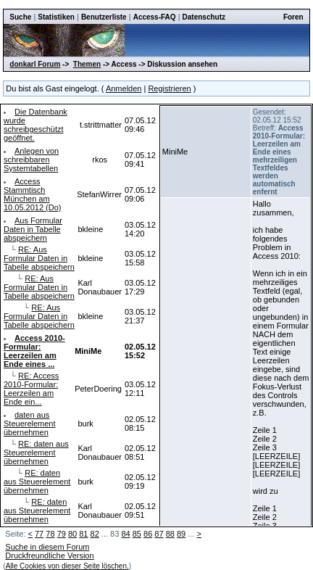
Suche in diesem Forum (47, 546)
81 (83, 533)
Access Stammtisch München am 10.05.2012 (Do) (33, 194)
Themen (87, 64)
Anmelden (124, 88)
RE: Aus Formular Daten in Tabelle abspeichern (39, 258)
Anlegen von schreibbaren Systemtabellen (31, 159)
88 (170, 533)
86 (147, 533)
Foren (293, 17)
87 (158, 533)
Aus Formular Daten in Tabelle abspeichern (33, 229)
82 (95, 533)
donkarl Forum (34, 64)
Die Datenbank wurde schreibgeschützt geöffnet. (35, 124)
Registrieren (169, 88)
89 (181, 533)
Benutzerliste (104, 17)
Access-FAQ (154, 17)
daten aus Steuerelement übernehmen (30, 423)
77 (39, 533)
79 (61, 533)
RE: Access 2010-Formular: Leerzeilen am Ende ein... (31, 388)
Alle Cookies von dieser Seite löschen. (67, 566)
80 (72, 533)
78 (50, 533)
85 (137, 533)
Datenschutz (204, 17)
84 (125, 533)
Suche (20, 17)
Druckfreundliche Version (49, 555)
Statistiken (56, 17)
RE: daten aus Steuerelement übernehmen (36, 452)
